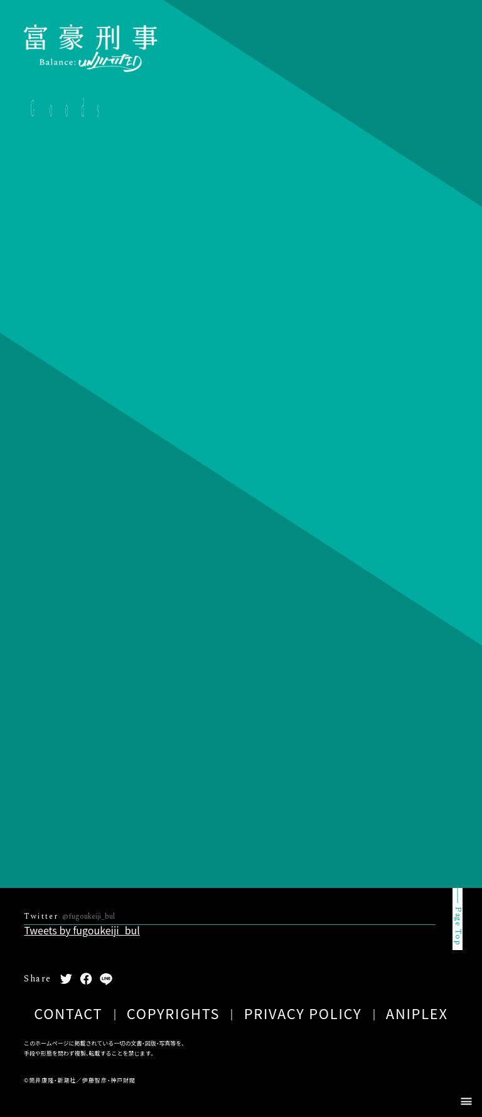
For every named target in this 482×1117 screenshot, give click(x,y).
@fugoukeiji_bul (88, 916)
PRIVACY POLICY (303, 1013)
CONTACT (68, 1013)
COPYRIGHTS (173, 1013)
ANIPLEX (417, 1013)
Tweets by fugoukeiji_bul (81, 930)
